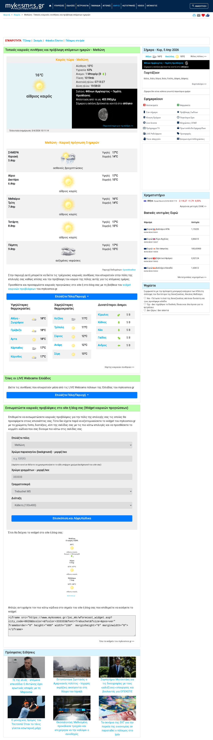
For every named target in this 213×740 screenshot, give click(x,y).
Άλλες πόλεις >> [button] (199, 56)
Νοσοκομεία (150, 105)
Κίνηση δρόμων (152, 117)
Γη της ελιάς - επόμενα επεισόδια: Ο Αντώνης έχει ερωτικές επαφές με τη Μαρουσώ (26, 680)
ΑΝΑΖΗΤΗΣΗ (199, 5)
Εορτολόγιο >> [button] (199, 84)
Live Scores (150, 122)
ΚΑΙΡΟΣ (116, 6)
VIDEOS (141, 6)
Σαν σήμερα (150, 112)
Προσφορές (184, 133)
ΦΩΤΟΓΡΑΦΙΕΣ (128, 6)
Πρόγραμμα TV (151, 127)
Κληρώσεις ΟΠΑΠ (187, 122)
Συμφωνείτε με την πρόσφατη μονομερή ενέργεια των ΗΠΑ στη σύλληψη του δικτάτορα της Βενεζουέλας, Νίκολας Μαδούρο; (174, 292)
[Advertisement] (106, 28)
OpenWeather (129, 269)
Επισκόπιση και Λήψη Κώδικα (72, 518)
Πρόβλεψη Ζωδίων (187, 112)
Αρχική (6, 15)
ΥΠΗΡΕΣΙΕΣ (59, 6)
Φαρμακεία (183, 105)
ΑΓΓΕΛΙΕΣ (107, 6)
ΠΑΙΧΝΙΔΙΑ (95, 6)
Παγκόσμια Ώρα (185, 117)
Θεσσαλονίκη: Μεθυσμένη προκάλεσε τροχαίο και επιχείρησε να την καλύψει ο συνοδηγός (72, 721)
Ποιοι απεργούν (152, 138)
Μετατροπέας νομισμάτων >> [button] (192, 277)
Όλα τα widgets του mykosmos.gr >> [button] (116, 641)
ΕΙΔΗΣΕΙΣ (71, 6)
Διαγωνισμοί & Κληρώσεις (191, 138)
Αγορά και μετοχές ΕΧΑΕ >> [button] (193, 206)
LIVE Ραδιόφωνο (152, 133)
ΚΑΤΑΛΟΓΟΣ (152, 6)
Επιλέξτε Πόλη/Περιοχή (70, 296)
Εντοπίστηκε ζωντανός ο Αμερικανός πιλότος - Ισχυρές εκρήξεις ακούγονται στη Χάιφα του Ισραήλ (72, 679)
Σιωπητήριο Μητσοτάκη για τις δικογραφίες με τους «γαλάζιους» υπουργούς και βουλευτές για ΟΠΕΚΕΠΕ (117, 679)
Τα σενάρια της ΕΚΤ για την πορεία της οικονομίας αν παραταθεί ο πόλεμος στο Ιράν (117, 721)
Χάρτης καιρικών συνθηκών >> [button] (119, 367)
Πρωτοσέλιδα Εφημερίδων (191, 127)
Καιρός (17, 15)
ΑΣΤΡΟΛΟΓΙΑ (83, 6)
